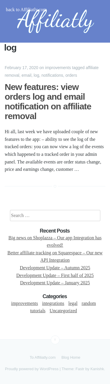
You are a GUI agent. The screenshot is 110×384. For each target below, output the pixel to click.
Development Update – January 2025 (55, 282)
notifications (52, 75)
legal (72, 303)
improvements (58, 67)
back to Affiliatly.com (26, 9)
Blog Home (71, 357)
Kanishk (97, 369)
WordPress (49, 369)
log (36, 75)
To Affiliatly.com (42, 357)
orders (71, 75)
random (89, 303)
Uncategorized (63, 310)
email (26, 75)
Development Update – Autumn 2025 (55, 267)
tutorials (37, 310)
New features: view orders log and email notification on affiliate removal (48, 101)
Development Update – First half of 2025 (55, 275)
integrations (53, 303)
